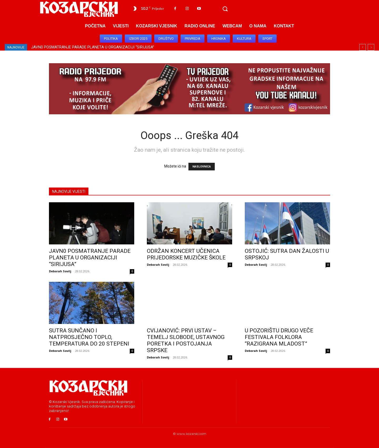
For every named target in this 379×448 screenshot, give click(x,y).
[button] (225, 9)
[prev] (362, 47)
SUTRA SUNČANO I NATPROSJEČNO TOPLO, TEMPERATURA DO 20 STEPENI (89, 337)
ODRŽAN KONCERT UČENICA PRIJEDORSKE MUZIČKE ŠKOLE (186, 254)
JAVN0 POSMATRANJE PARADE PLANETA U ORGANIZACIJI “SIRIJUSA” (92, 47)
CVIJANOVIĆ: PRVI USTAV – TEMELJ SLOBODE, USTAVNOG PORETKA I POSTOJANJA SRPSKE (186, 340)
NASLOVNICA (201, 166)
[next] (371, 47)
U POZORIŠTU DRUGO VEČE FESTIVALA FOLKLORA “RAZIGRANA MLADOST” (279, 337)
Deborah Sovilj (60, 271)
